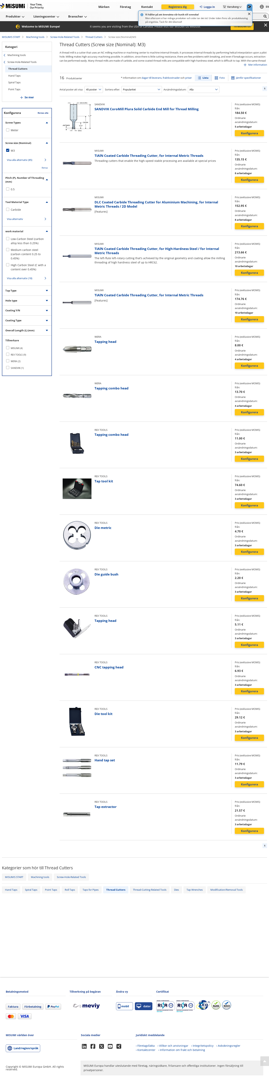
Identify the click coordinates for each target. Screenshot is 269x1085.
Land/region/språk (26, 1048)
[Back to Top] (264, 1061)
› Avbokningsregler (228, 1045)
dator (144, 1006)
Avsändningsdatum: (175, 89)
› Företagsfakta (145, 1045)
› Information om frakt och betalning (181, 1050)
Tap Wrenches (195, 889)
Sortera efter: (112, 89)
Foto (222, 77)
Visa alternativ (15, 219)
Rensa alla (43, 112)
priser (188, 77)
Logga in (207, 7)
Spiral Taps (14, 82)
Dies (176, 889)
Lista (205, 77)
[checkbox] (27, 130)
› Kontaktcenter (145, 1050)
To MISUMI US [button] (242, 26)
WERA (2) (16, 361)
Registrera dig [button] (178, 7)
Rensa (45, 167)
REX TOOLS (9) (18, 354)
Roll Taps (70, 889)
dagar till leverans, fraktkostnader (161, 77)
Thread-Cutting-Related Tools (149, 889)
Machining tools (35, 37)
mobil (123, 1006)
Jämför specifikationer (248, 77)
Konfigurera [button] (249, 133)
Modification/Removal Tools (226, 889)
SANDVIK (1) (17, 368)
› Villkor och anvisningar (173, 1045)
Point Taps (14, 89)
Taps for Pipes (91, 889)
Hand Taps (14, 75)
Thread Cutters (93, 37)
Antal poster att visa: (71, 89)
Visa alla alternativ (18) (19, 278)
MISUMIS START (11, 37)
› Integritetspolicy (202, 1045)
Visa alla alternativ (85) (19, 160)
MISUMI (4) (17, 348)
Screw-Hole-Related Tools (64, 37)
